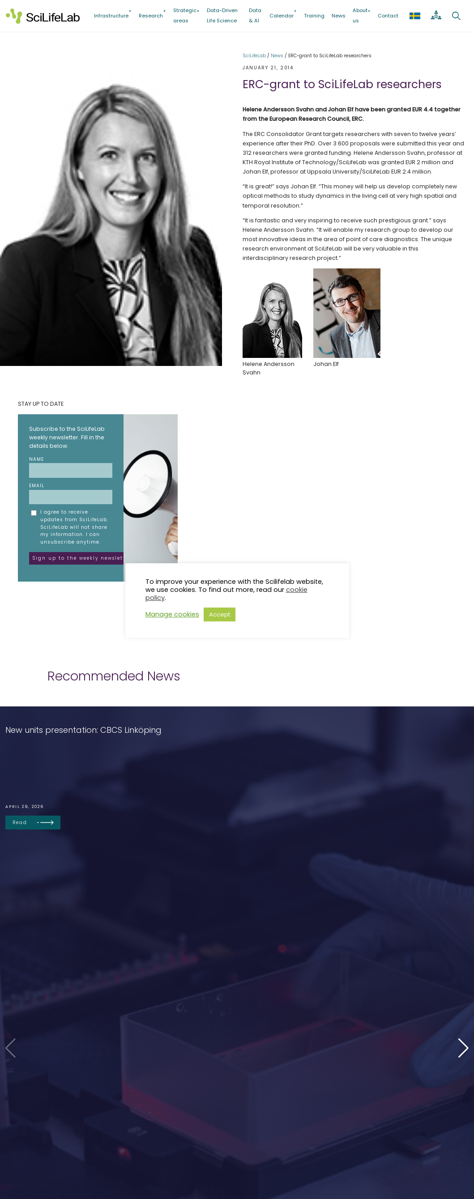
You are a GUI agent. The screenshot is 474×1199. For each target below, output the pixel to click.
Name (70, 467)
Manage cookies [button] (172, 614)
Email (70, 493)
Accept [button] (219, 614)
